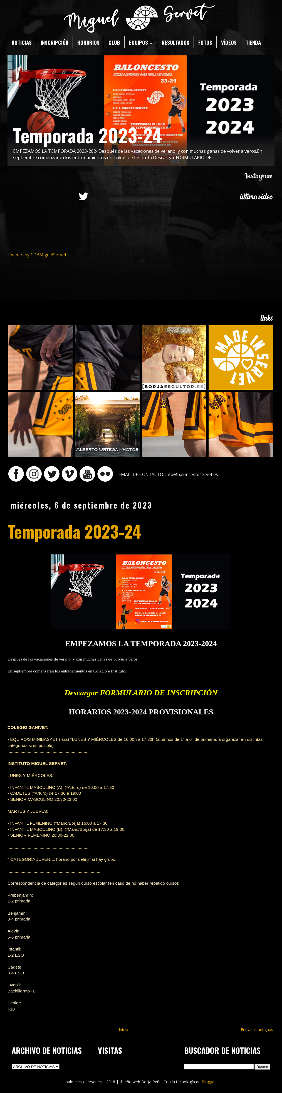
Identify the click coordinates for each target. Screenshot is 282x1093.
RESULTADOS (175, 42)
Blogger (209, 1081)
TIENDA (253, 42)
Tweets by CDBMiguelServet (37, 255)
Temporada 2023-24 (87, 135)
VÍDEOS (229, 42)
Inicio (123, 1029)
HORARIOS (88, 42)
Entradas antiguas (257, 1029)
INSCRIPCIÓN (54, 42)
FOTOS (205, 42)
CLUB (114, 42)
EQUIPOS (141, 42)
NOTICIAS (22, 42)
